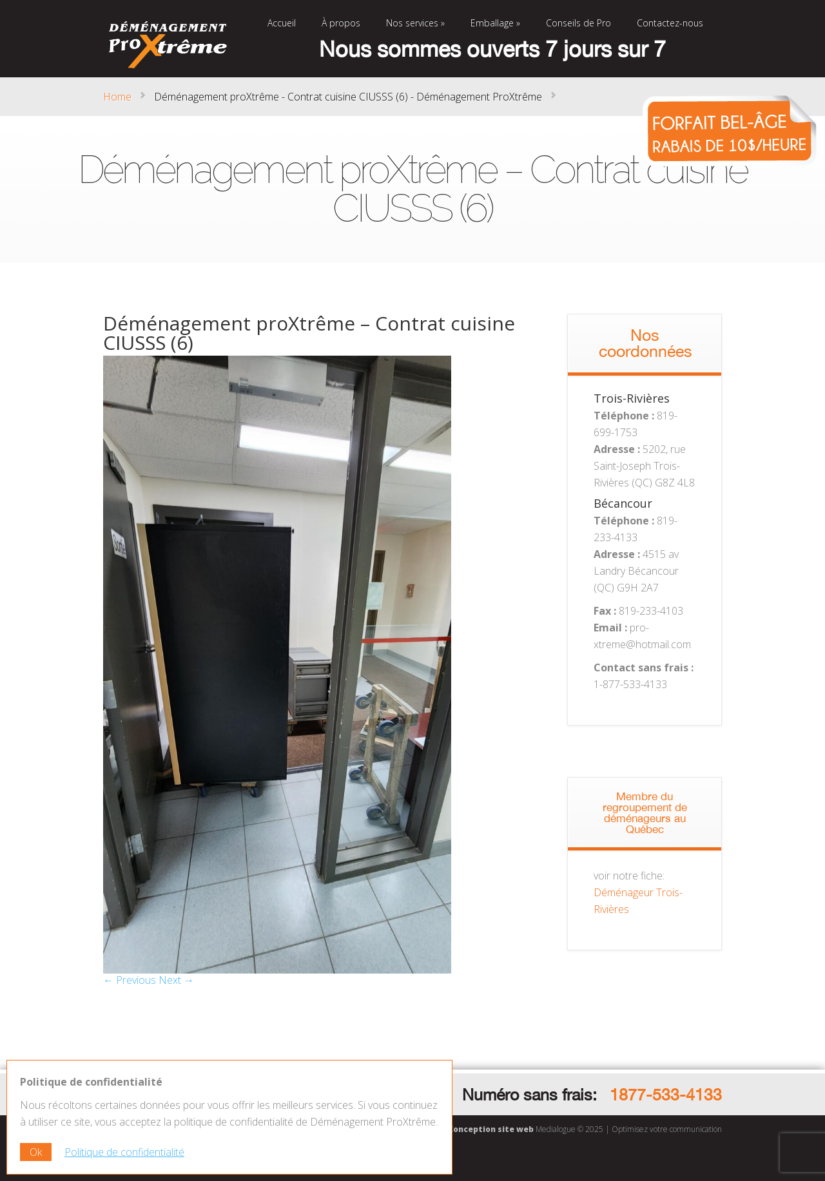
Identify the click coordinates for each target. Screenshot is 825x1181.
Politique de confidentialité (124, 1152)
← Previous (129, 980)
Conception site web (491, 1129)
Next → (176, 980)
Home (117, 97)
